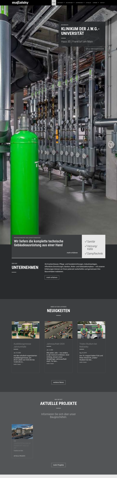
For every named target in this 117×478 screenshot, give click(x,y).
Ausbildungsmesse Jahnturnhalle (22, 345)
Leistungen (60, 2)
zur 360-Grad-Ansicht (96, 49)
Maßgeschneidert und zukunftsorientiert (27, 243)
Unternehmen (79, 2)
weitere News (58, 382)
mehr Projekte (58, 465)
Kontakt (102, 2)
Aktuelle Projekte (19, 456)
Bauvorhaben (69, 2)
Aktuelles (88, 2)
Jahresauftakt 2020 (56, 344)
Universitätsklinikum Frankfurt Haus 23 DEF (22, 447)
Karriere (95, 2)
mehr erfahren (72, 259)
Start (53, 2)
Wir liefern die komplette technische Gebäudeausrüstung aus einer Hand (38, 249)
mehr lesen (17, 364)
